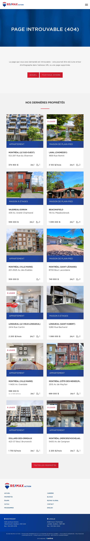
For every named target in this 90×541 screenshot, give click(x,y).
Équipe (6, 500)
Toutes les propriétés (45, 465)
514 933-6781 (12, 526)
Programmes (9, 507)
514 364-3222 (55, 526)
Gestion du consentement (59, 535)
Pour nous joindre (51, 75)
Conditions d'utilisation (41, 535)
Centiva (49, 538)
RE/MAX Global (52, 500)
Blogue (50, 497)
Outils (6, 504)
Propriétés (8, 497)
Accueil (33, 75)
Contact (50, 504)
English (50, 507)
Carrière (50, 493)
